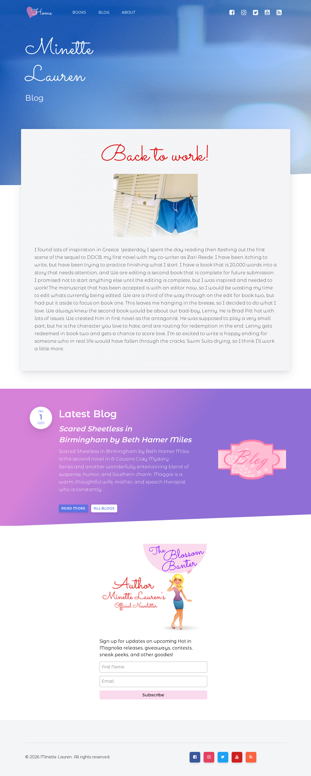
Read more (73, 508)
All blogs (104, 508)
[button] (103, 12)
